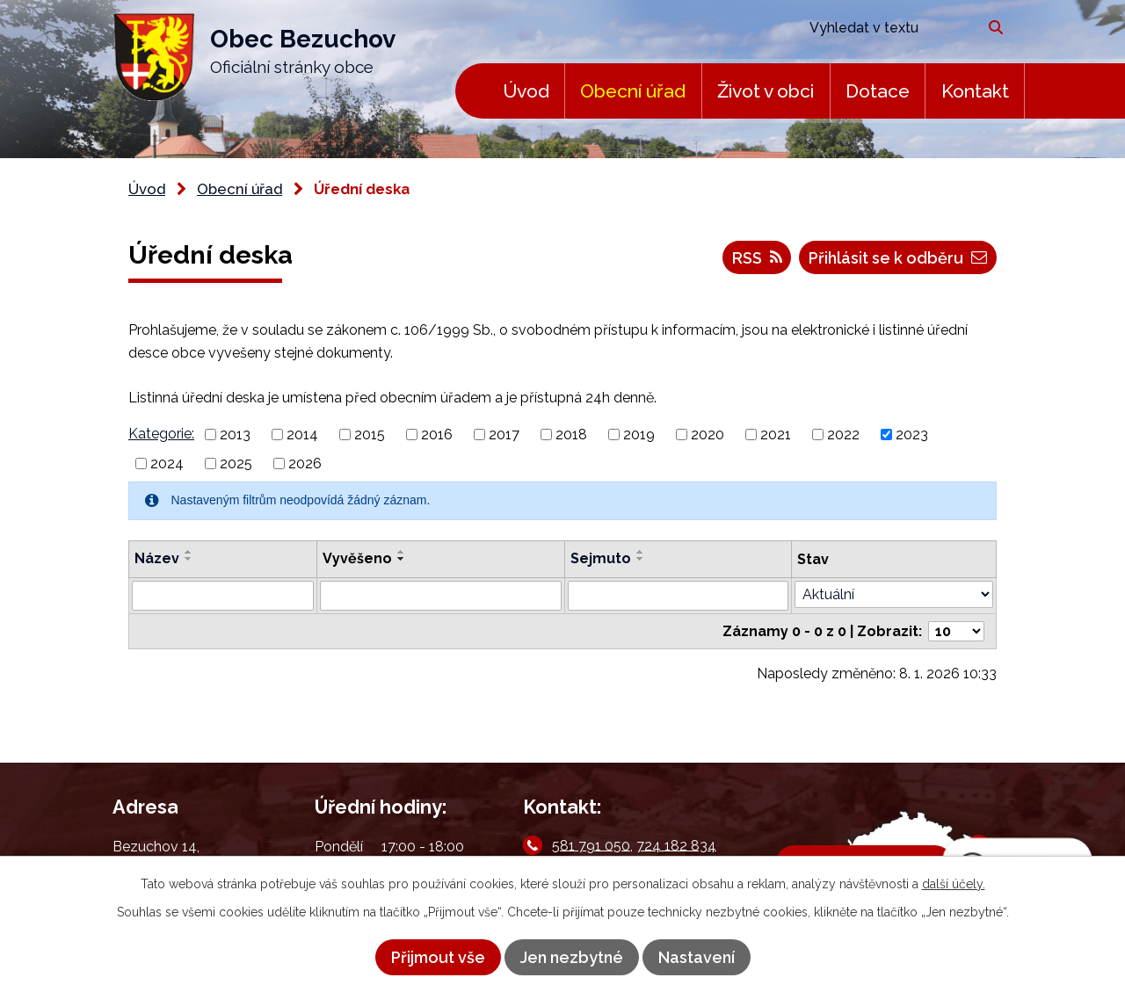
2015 (369, 434)
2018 (571, 434)
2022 (843, 434)
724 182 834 (676, 844)
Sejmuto (600, 558)
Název (156, 558)
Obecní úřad (633, 91)
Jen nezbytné (571, 957)
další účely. (953, 884)
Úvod (526, 91)
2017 (504, 434)
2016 (437, 434)
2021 (775, 434)
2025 (236, 463)
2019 (639, 434)
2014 (302, 434)
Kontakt (975, 91)
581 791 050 (591, 844)
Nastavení (696, 957)
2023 (912, 434)
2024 (167, 463)
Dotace (878, 91)
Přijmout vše (438, 957)
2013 (235, 434)
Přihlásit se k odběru (898, 258)
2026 (305, 463)
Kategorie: (161, 433)
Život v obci (765, 91)
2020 (707, 434)
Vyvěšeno (357, 558)
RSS (757, 258)
